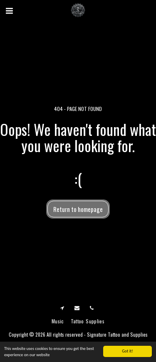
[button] (9, 10)
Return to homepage (78, 209)
